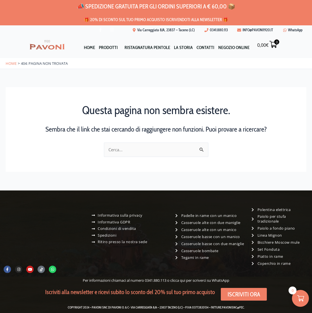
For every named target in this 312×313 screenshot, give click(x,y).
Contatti (208, 47)
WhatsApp (220, 280)
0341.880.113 (155, 280)
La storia (184, 47)
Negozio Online (238, 47)
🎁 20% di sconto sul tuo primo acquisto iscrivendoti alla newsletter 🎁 (156, 19)
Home (84, 47)
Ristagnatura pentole (146, 47)
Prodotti (105, 47)
